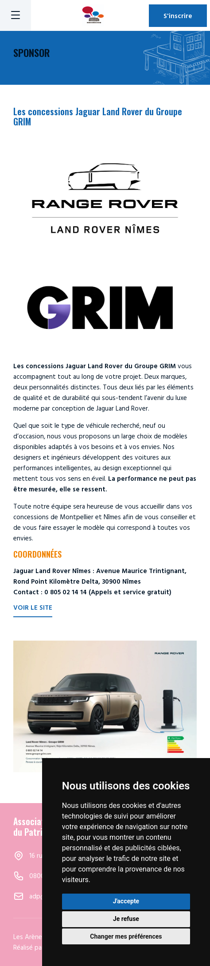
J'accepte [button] (126, 901)
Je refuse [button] (126, 918)
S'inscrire (177, 16)
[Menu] (15, 15)
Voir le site (32, 608)
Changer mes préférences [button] (126, 936)
